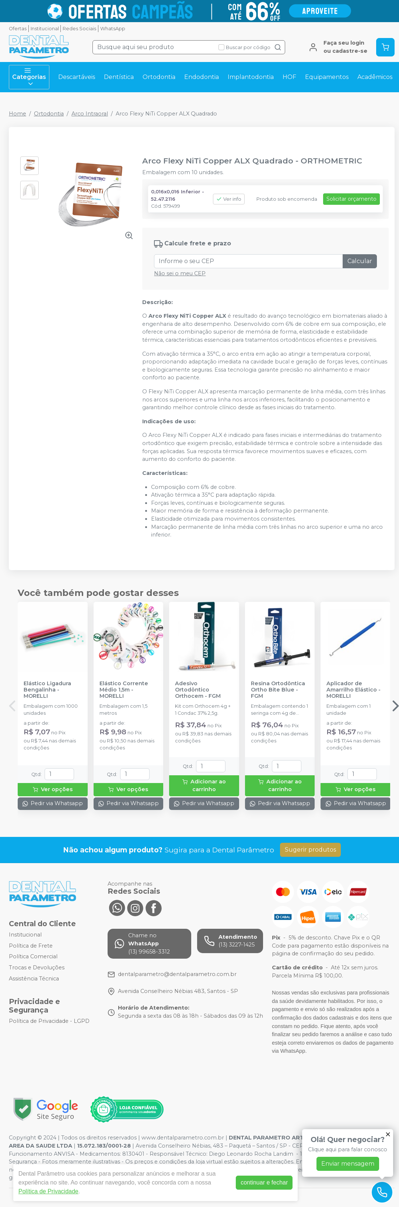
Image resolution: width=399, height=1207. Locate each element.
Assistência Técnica (34, 978)
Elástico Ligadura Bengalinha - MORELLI (47, 690)
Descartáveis (76, 76)
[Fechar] (388, 1134)
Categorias (29, 77)
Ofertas (18, 28)
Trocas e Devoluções (36, 967)
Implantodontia (251, 76)
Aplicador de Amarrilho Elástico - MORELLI (353, 690)
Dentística (119, 76)
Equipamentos (327, 76)
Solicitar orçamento (351, 199)
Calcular (359, 261)
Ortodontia (159, 76)
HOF (289, 76)
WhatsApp (112, 28)
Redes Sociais (79, 28)
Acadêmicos (374, 76)
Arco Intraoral (89, 113)
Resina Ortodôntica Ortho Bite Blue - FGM (278, 690)
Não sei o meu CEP (180, 273)
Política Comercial (33, 956)
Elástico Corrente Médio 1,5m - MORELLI (123, 690)
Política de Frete (31, 945)
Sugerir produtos (310, 849)
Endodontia (201, 76)
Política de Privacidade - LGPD (49, 1021)
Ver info (228, 199)
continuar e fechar (264, 1182)
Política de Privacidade (48, 1191)
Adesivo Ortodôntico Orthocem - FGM (198, 690)
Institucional (45, 28)
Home (17, 113)
